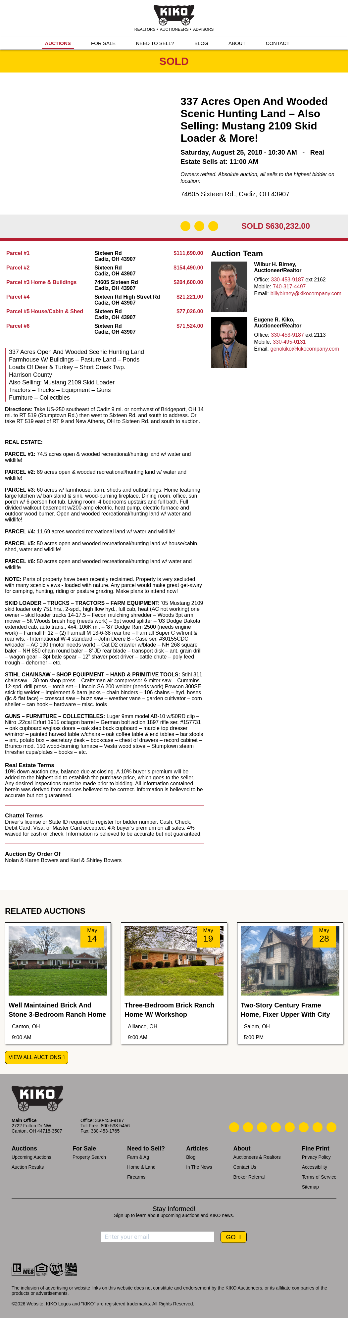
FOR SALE (103, 43)
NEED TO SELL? (155, 43)
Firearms (136, 1177)
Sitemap (310, 1187)
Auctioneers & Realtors (257, 1157)
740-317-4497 (289, 286)
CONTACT (277, 43)
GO (231, 1237)
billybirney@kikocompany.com (306, 293)
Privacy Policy (316, 1157)
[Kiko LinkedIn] (290, 1127)
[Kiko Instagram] (331, 1127)
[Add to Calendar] (213, 226)
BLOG (201, 43)
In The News (199, 1167)
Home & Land (141, 1167)
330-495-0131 (289, 342)
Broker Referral (249, 1177)
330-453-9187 (287, 279)
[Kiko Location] (262, 1127)
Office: (261, 279)
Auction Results (28, 1167)
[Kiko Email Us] (248, 1127)
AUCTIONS (58, 43)
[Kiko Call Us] (234, 1127)
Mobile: (262, 286)
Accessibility (314, 1167)
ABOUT (237, 43)
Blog (190, 1157)
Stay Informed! (173, 1208)
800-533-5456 (115, 1125)
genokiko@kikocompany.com (305, 349)
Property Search (89, 1157)
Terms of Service (319, 1177)
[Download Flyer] (185, 226)
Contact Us (244, 1167)
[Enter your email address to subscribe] (157, 1237)
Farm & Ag (138, 1157)
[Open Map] (199, 226)
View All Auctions (35, 1057)
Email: (261, 293)
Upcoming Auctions (31, 1157)
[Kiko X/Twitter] (304, 1127)
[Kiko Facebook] (276, 1127)
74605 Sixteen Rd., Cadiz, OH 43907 (234, 194)
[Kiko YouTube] (318, 1127)
